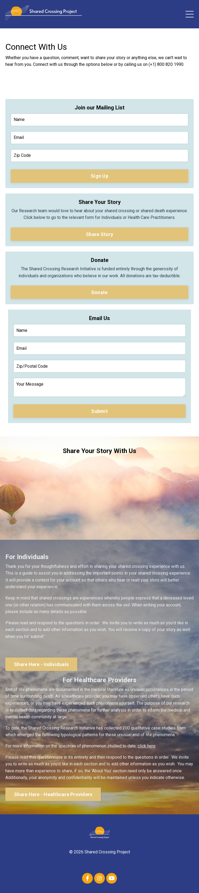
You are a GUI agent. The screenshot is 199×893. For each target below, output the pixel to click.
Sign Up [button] (99, 176)
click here (147, 745)
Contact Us (99, 864)
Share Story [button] (99, 234)
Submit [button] (99, 411)
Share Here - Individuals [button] (41, 664)
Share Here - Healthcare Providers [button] (53, 794)
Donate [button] (99, 292)
